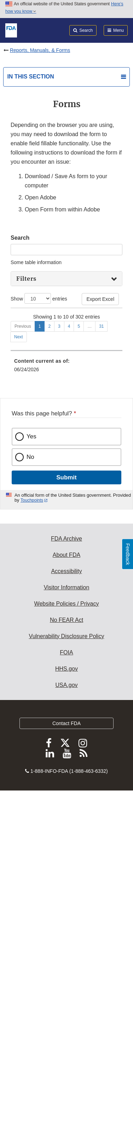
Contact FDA (66, 1058)
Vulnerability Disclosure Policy (66, 971)
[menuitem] (66, 722)
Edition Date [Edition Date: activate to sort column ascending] (102, 317)
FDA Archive (66, 874)
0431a (21, 508)
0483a (21, 575)
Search (20, 238)
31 (101, 661)
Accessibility (66, 906)
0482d (21, 555)
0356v (20, 439)
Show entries (39, 298)
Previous (23, 661)
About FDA (66, 890)
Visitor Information (66, 923)
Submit (66, 812)
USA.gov (66, 1020)
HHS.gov (66, 1004)
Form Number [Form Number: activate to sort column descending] (23, 317)
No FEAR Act (66, 955)
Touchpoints (32, 835)
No (30, 792)
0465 (19, 535)
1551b (21, 622)
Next (18, 672)
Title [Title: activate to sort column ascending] (52, 321)
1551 (19, 602)
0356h (21, 335)
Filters (26, 278)
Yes (31, 771)
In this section (30, 77)
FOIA (66, 988)
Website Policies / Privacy (66, 939)
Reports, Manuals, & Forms (40, 50)
